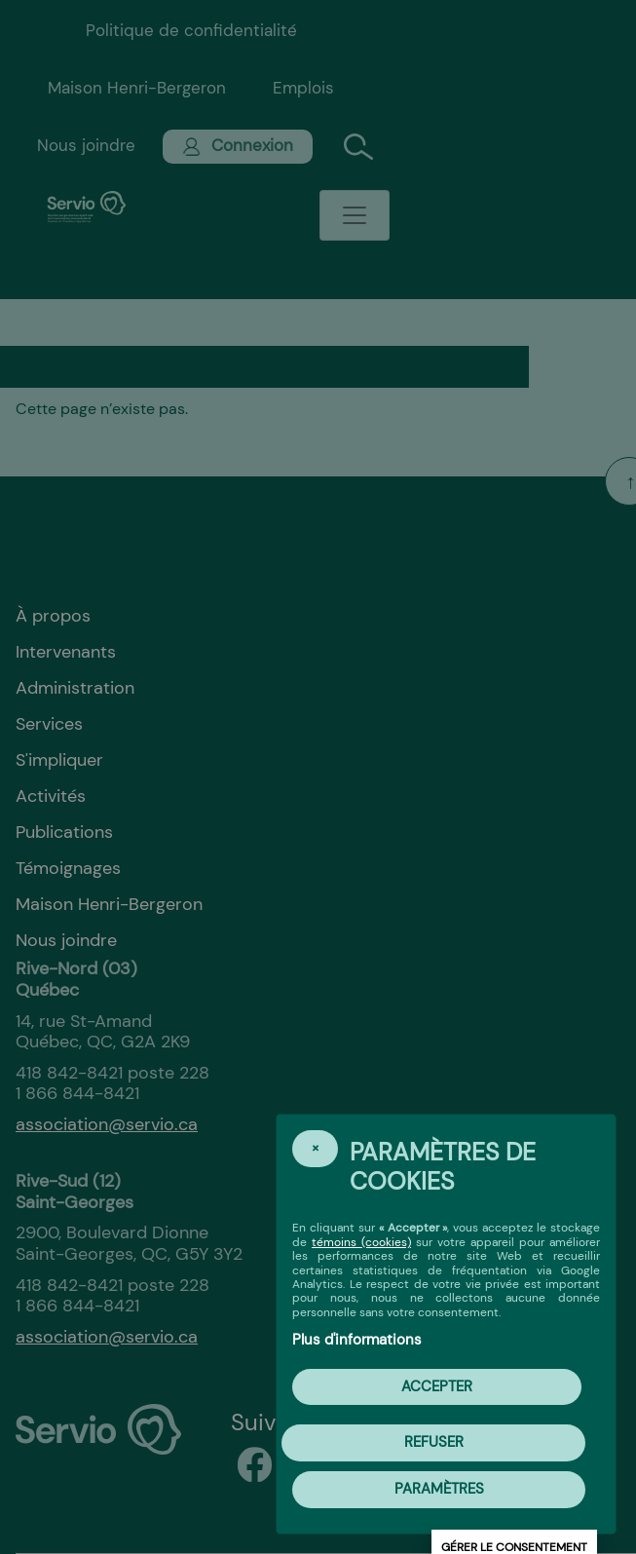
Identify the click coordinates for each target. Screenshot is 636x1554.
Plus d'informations (357, 1339)
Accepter (436, 1386)
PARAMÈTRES (439, 1488)
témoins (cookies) (361, 1242)
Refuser (434, 1442)
